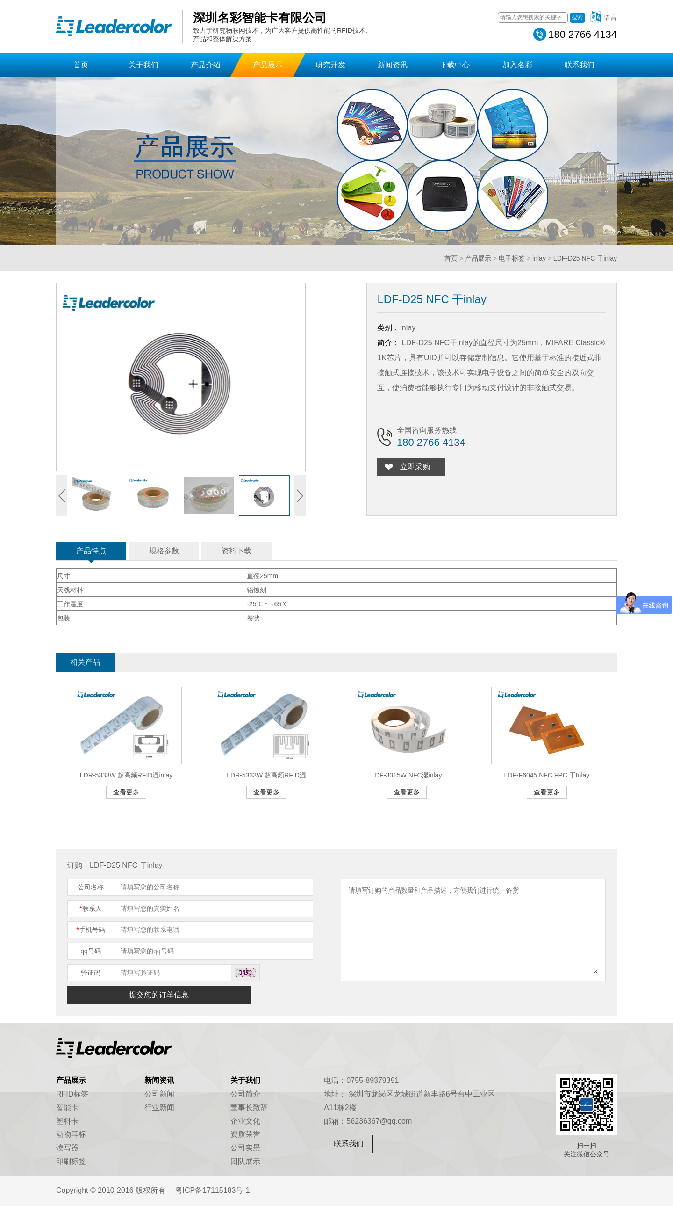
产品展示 (268, 65)
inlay (539, 258)
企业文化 (245, 1121)
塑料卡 (67, 1121)
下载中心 (455, 65)
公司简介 (245, 1094)
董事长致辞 (249, 1108)
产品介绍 (206, 65)
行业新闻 (159, 1108)
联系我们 (579, 65)
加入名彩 (517, 65)
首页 (80, 65)
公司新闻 (159, 1094)
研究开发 (330, 65)
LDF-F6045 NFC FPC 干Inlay (546, 775)
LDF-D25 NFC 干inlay (585, 258)
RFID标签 (72, 1094)
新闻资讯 (393, 65)
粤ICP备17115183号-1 (212, 1190)
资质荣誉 (245, 1134)
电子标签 (512, 258)
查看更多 (126, 792)
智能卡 (67, 1108)
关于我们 (143, 65)
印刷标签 (71, 1161)
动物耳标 (71, 1134)
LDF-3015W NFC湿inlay (406, 775)
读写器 (67, 1148)
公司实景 (245, 1148)
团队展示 (245, 1161)
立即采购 (417, 467)
